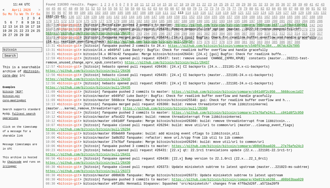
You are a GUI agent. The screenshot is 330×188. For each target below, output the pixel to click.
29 (21, 35)
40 (306, 4)
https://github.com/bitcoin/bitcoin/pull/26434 (150, 41)
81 (257, 9)
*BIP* (19, 92)
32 (260, 4)
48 (70, 9)
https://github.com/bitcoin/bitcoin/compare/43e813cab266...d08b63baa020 (237, 179)
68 (183, 9)
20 (10, 31)
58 (127, 9)
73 (211, 9)
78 (240, 9)
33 (266, 4)
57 (121, 9)
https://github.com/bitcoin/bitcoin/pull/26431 (88, 154)
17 (32, 27)
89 (302, 9)
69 (189, 9)
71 (200, 9)
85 (279, 9)
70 (194, 9)
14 (16, 27)
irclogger (10, 163)
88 (296, 9)
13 (10, 27)
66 (172, 9)
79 (245, 9)
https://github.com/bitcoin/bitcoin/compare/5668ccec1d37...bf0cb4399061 (241, 25)
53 (98, 9)
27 (10, 35)
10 (32, 22)
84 (273, 9)
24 (32, 31)
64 (161, 9)
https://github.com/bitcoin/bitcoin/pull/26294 (88, 129)
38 (294, 4)
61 (144, 9)
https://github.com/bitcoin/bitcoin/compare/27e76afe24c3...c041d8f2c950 (237, 112)
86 (285, 9)
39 (300, 4)
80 (251, 9)
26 (4, 35)
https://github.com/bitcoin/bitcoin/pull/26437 (167, 62)
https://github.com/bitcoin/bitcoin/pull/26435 (88, 79)
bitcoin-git (11, 96)
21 (16, 31)
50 (82, 9)
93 (324, 9)
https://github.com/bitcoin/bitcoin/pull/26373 (88, 171)
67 (178, 9)
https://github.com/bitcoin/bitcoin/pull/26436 (88, 71)
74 (217, 9)
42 (317, 4)
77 (234, 9)
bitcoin (8, 92)
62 (149, 9)
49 (76, 9)
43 (323, 4)
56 (115, 9)
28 (16, 35)
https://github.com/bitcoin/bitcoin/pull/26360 (165, 108)
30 (27, 35)
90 (307, 9)
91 (313, 9)
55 (110, 9)
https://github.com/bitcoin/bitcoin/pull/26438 (88, 33)
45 (53, 9)
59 (132, 9)
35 (277, 4)
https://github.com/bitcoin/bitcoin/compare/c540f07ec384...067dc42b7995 (234, 46)
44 (48, 9)
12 (4, 27)
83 (268, 9)
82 (262, 9)
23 (27, 31)
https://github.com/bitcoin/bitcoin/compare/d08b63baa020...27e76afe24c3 (237, 146)
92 (319, 9)
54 (104, 9)
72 (206, 9)
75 (223, 9)
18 (38, 27)
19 (4, 31)
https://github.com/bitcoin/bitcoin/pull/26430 (88, 163)
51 (87, 9)
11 (38, 22)
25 (38, 31)
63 (155, 9)
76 (228, 9)
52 (93, 9)
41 (311, 4)
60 (138, 9)
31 (255, 4)
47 (65, 9)
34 (272, 4)
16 (27, 27)
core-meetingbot (14, 100)
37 (289, 4)
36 (283, 4)
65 (166, 9)
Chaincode (14, 159)
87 (290, 9)
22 (21, 31)
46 (59, 9)
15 (21, 27)
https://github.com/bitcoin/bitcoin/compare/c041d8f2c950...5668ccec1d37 (237, 92)
